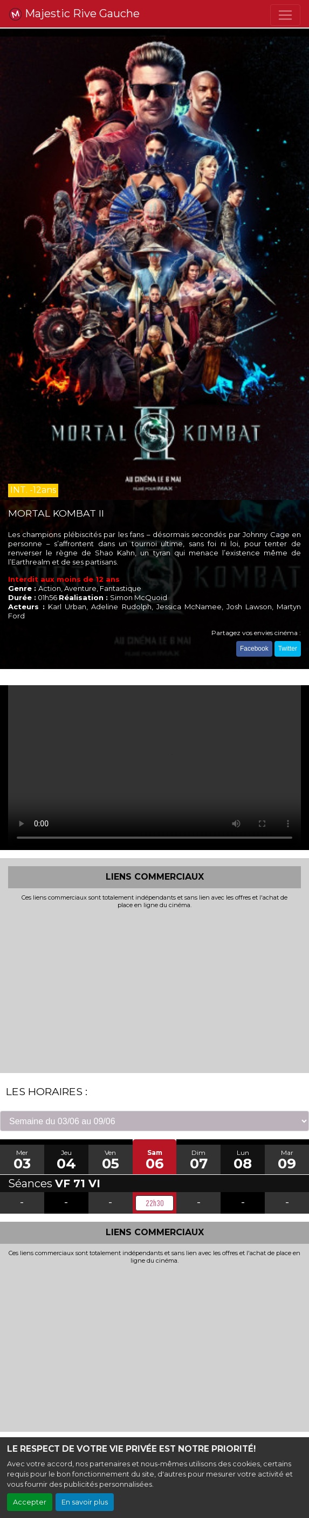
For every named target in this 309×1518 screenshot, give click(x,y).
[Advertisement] (154, 989)
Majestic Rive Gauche (74, 14)
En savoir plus (84, 1502)
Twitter (287, 648)
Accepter (29, 1502)
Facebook (254, 648)
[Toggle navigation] (285, 15)
